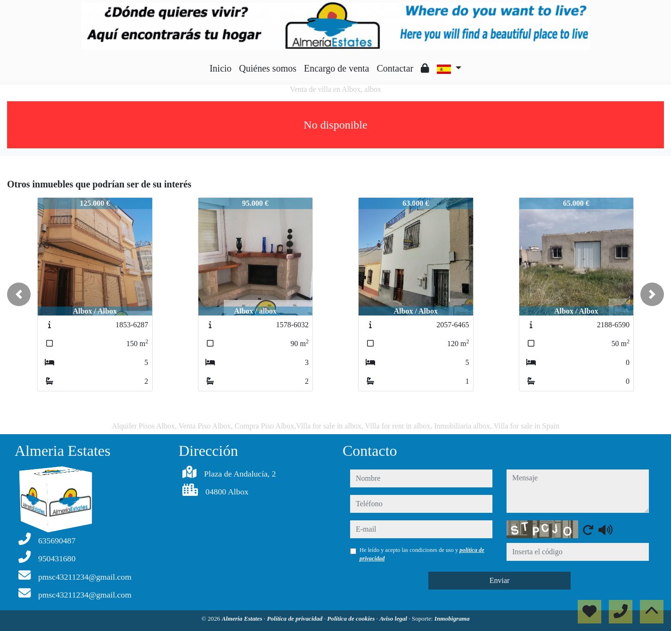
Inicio (221, 68)
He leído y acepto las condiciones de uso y (422, 554)
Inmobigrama (452, 618)
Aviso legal (394, 618)
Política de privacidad (295, 618)
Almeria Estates (242, 618)
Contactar (394, 68)
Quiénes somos (267, 68)
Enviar (500, 580)
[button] (19, 294)
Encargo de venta (336, 68)
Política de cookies (351, 618)
